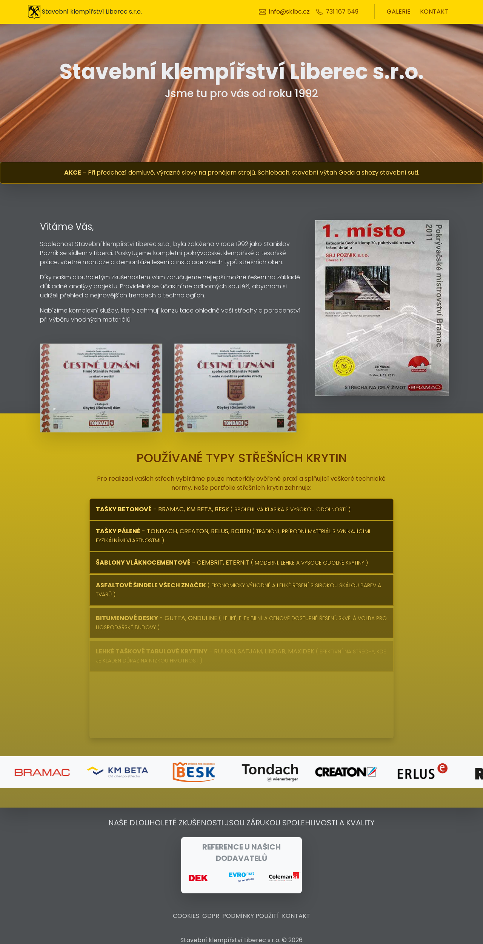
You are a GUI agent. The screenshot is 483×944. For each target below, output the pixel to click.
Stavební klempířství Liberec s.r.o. (85, 12)
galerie (399, 11)
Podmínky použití (250, 916)
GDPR (210, 916)
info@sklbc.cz (289, 11)
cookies (186, 916)
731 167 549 (342, 11)
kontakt (434, 11)
